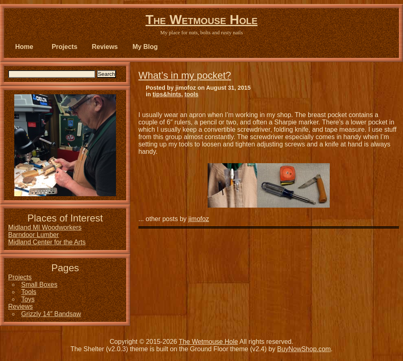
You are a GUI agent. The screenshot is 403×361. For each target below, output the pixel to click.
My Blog (145, 46)
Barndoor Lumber (33, 234)
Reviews (105, 46)
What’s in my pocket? (184, 75)
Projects (64, 46)
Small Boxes (39, 284)
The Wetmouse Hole (201, 19)
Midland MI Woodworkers (44, 227)
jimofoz (198, 218)
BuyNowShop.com (304, 348)
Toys (28, 299)
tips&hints (167, 94)
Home (24, 46)
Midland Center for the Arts (46, 242)
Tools (28, 291)
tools (191, 94)
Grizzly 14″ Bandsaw (51, 313)
